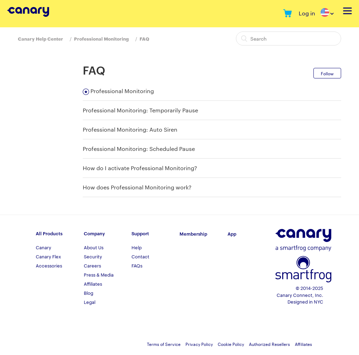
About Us (93, 247)
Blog (88, 293)
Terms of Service (164, 344)
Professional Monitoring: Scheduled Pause (139, 148)
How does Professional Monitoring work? (137, 187)
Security (93, 256)
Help (136, 247)
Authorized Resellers (269, 344)
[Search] (288, 39)
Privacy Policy (199, 344)
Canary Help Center (40, 38)
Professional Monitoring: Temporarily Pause (140, 110)
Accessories (49, 265)
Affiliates (93, 283)
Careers (92, 265)
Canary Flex (48, 256)
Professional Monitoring (101, 38)
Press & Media (99, 274)
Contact (140, 256)
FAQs (136, 265)
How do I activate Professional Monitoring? (140, 168)
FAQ (144, 38)
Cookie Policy (231, 344)
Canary (43, 247)
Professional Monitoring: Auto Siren (130, 129)
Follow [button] (327, 73)
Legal (89, 302)
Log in (307, 13)
